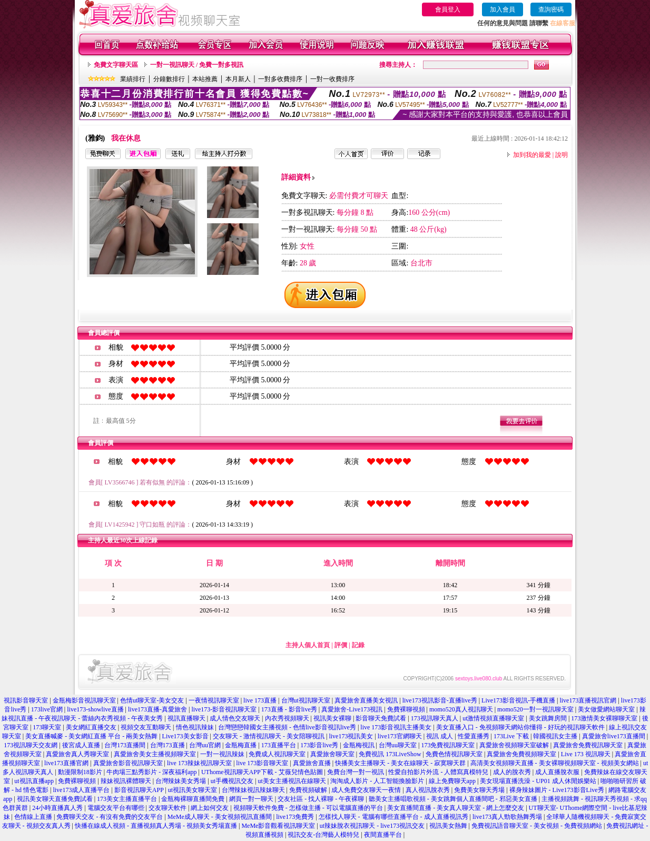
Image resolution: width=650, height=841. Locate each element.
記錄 (358, 645)
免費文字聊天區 (116, 64)
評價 (340, 645)
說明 (561, 155)
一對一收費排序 (332, 79)
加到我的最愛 (532, 155)
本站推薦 (205, 79)
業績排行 (132, 79)
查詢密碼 (551, 9)
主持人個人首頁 (307, 645)
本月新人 (238, 79)
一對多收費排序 (280, 79)
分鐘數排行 (169, 79)
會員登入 (447, 9)
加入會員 (502, 9)
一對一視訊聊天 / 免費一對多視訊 (196, 64)
